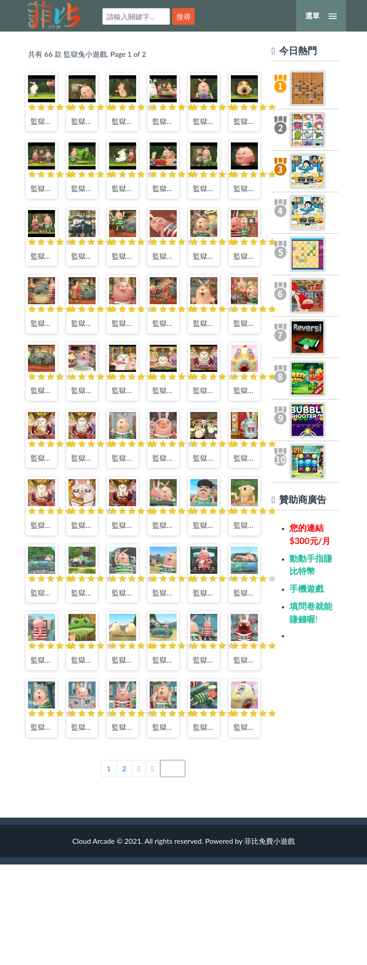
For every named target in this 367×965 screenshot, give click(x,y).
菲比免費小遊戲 (54, 14)
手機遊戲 (306, 588)
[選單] (321, 16)
